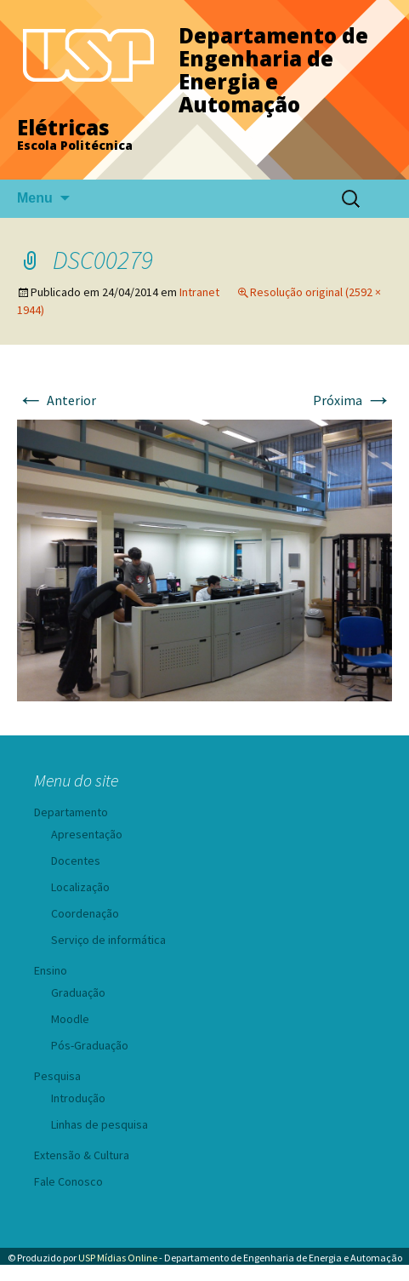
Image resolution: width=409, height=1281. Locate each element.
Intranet (199, 292)
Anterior (56, 400)
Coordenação (85, 913)
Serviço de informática (108, 939)
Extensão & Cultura (81, 1155)
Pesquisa (57, 1076)
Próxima (352, 400)
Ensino (50, 970)
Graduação (78, 992)
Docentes (75, 860)
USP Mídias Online (117, 1257)
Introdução (78, 1098)
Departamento (71, 812)
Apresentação (86, 834)
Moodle (70, 1019)
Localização (80, 887)
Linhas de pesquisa (99, 1124)
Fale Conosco (68, 1181)
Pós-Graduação (89, 1045)
